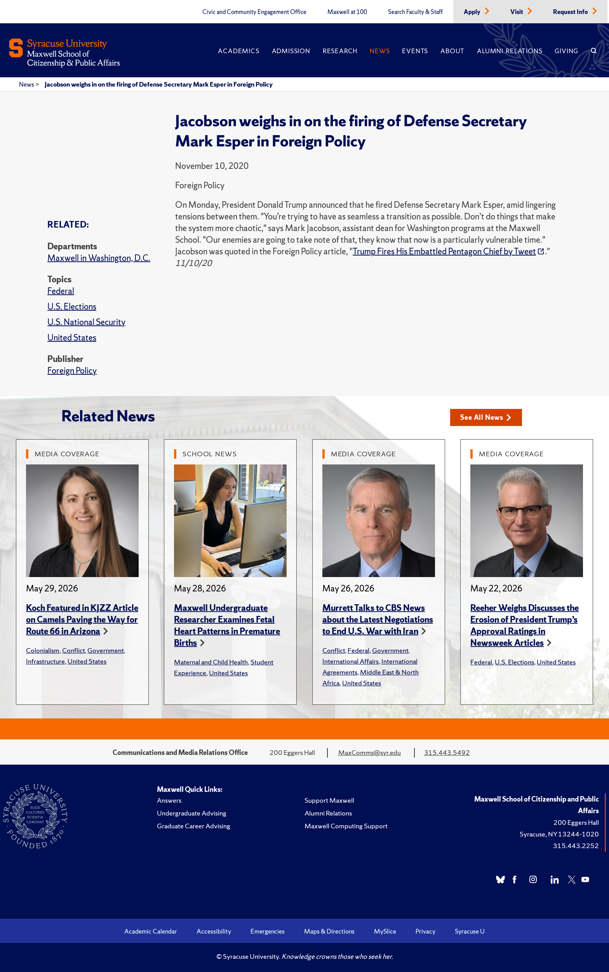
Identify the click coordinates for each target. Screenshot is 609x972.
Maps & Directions (329, 931)
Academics (238, 51)
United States (71, 337)
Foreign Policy (72, 370)
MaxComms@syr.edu (369, 752)
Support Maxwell (329, 800)
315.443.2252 (576, 845)
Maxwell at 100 (347, 12)
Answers (169, 800)
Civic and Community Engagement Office (254, 12)
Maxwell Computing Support (346, 825)
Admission (291, 51)
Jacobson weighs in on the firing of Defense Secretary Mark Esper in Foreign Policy (159, 84)
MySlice (385, 931)
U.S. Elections (71, 306)
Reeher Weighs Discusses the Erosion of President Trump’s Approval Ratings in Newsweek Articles (524, 625)
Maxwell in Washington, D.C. (98, 258)
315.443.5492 (447, 752)
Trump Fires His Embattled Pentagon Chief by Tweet (444, 251)
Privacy (425, 931)
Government (105, 650)
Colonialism (42, 650)
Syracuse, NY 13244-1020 (559, 833)
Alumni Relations (509, 51)
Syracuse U (470, 931)
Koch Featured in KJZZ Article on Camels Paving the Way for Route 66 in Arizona (82, 619)
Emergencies (268, 931)
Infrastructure (45, 661)
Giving (566, 51)
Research (340, 51)
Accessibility (214, 931)
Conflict (73, 650)
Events (415, 51)
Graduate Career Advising (193, 825)
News (380, 51)
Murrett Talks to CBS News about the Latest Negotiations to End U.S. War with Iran (377, 619)
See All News (485, 417)
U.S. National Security (86, 322)
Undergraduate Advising (191, 813)
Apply (473, 12)
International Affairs (350, 661)
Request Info (571, 12)
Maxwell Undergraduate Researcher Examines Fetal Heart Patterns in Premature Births (227, 625)
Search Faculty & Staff (415, 12)
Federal (60, 291)
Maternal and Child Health (211, 661)
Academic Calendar (150, 931)
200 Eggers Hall (576, 822)
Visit (517, 12)
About (452, 51)
